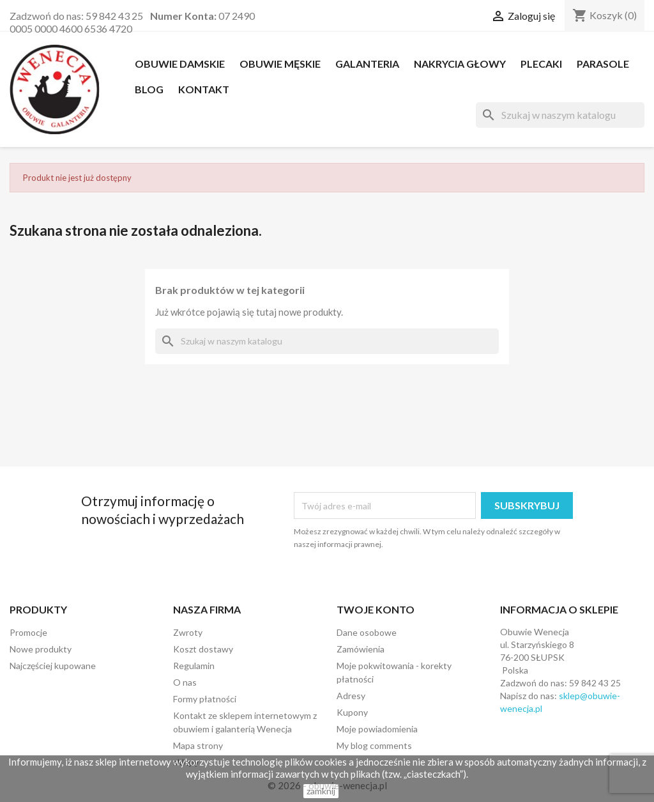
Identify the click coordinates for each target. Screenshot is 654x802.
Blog (149, 89)
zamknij (321, 790)
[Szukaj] (560, 115)
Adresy (351, 695)
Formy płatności (204, 698)
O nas (185, 682)
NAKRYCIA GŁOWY (460, 64)
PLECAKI (541, 64)
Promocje (28, 632)
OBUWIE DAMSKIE (180, 64)
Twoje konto (375, 609)
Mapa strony (198, 745)
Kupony (352, 712)
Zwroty (187, 632)
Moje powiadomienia (377, 728)
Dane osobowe (367, 632)
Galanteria (367, 64)
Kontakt (203, 89)
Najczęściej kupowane (53, 665)
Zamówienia (360, 649)
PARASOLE (603, 64)
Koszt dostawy (203, 649)
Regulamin (194, 665)
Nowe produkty (41, 649)
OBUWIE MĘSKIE (280, 64)
